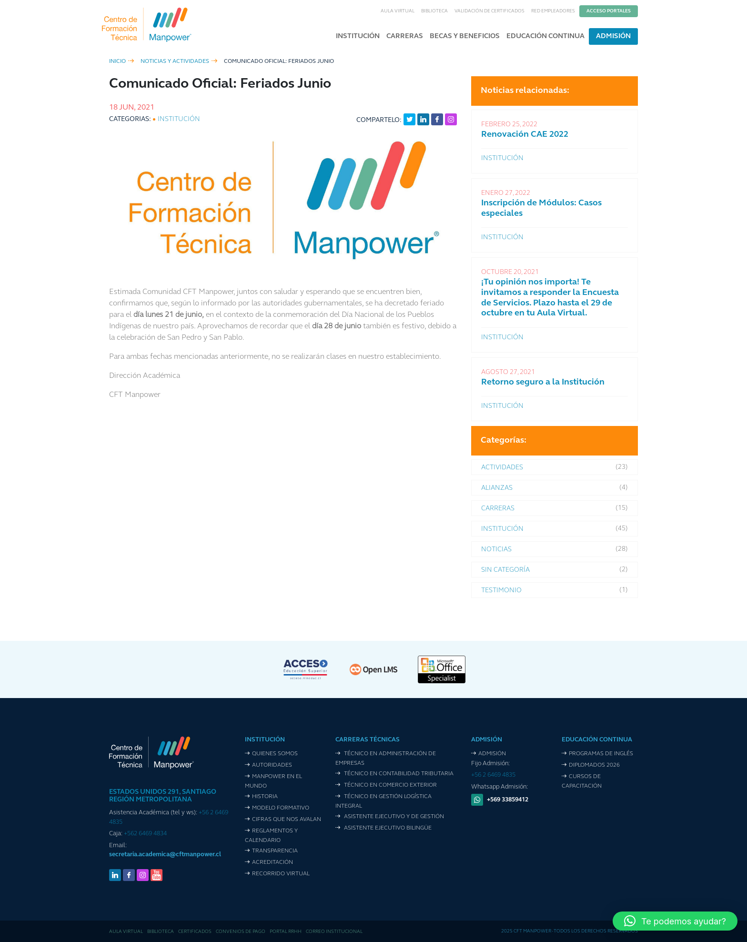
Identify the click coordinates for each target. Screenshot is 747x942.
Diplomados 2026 (594, 765)
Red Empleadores (553, 11)
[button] (675, 921)
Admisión (613, 36)
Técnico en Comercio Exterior (390, 785)
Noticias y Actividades (175, 61)
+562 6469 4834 (145, 834)
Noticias (496, 549)
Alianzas (497, 488)
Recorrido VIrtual (281, 874)
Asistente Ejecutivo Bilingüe (387, 828)
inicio (117, 61)
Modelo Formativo (280, 808)
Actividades (502, 467)
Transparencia (275, 851)
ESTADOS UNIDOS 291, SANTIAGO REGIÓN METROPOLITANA (162, 796)
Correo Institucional (334, 931)
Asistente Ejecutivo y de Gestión (393, 817)
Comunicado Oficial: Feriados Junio (279, 61)
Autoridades (272, 765)
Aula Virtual (397, 11)
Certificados (195, 931)
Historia (265, 797)
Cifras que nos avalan (286, 819)
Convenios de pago (240, 931)
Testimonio (501, 590)
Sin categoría (505, 570)
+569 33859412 (507, 800)
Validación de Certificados (489, 11)
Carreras (404, 36)
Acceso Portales (608, 11)
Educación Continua (545, 36)
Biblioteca (434, 11)
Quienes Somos (275, 754)
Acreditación (272, 862)
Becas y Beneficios (465, 36)
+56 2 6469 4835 (493, 775)
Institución (358, 36)
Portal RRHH (286, 931)
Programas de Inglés (601, 754)
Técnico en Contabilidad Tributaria (398, 774)
